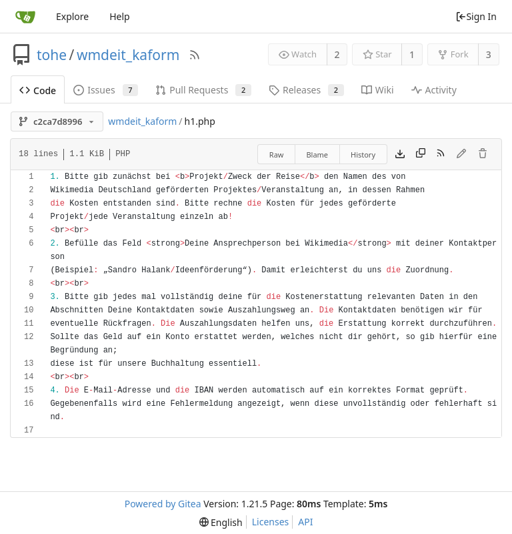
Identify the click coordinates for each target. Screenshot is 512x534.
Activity (434, 89)
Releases (306, 89)
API (305, 521)
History (363, 155)
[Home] (25, 17)
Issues (105, 89)
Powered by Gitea (163, 503)
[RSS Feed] (195, 55)
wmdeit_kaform (128, 54)
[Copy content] (421, 154)
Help (119, 16)
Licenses (270, 521)
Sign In (476, 16)
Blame (317, 155)
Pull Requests (203, 89)
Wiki (377, 89)
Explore (72, 16)
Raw (276, 155)
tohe (52, 54)
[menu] (221, 522)
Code (37, 90)
